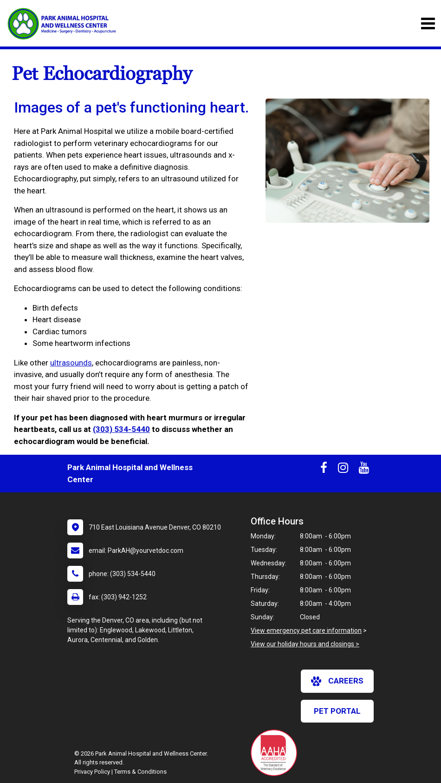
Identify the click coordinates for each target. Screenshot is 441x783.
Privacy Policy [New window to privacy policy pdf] (92, 771)
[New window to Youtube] (364, 469)
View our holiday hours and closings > (305, 644)
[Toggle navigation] (428, 23)
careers (337, 681)
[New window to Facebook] (324, 469)
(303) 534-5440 (121, 429)
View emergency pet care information (306, 630)
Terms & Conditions (140, 771)
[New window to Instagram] (343, 469)
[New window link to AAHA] (276, 753)
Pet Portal (337, 711)
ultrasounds (71, 362)
